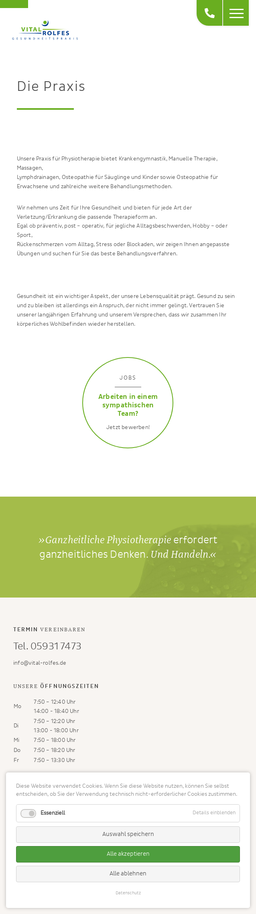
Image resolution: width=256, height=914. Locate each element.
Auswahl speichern (128, 834)
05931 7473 (55, 646)
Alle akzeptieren (128, 854)
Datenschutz (128, 893)
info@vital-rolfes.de (39, 663)
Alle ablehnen (128, 874)
